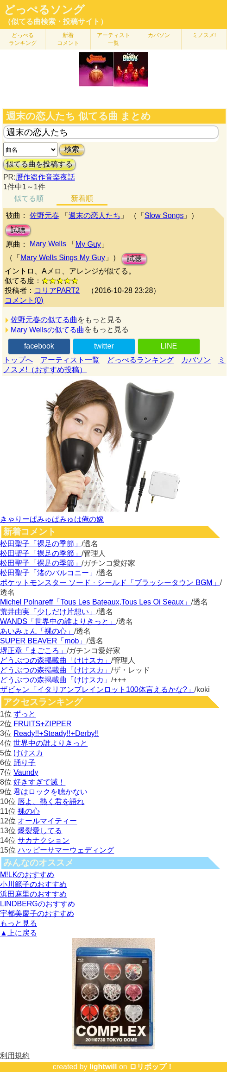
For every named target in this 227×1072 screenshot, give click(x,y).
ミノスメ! (204, 35)
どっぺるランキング (140, 360)
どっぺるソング (44, 10)
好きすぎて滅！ (39, 782)
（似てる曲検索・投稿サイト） (55, 21)
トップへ (18, 360)
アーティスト (113, 39)
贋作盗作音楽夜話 (45, 177)
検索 (71, 149)
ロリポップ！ (151, 1067)
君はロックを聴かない (50, 792)
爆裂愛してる (40, 831)
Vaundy (25, 772)
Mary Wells (48, 244)
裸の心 (29, 811)
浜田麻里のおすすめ (33, 894)
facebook (39, 346)
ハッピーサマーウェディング (66, 850)
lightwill (103, 1067)
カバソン (159, 35)
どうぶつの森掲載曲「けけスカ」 (55, 660)
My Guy (88, 244)
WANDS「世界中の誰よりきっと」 (58, 621)
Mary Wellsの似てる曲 (47, 330)
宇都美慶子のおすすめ (37, 913)
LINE (169, 346)
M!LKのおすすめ (27, 875)
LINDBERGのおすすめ (37, 904)
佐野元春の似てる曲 (44, 320)
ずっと (24, 714)
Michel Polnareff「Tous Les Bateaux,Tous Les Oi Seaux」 (95, 602)
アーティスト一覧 (70, 360)
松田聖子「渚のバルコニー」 (48, 573)
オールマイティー (47, 821)
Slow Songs (164, 215)
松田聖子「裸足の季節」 (41, 544)
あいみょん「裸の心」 (37, 631)
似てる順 (29, 198)
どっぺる (23, 39)
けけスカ (28, 753)
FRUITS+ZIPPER (42, 724)
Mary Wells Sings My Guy (62, 258)
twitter (104, 346)
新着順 (82, 198)
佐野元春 (44, 215)
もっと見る (18, 923)
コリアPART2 (57, 290)
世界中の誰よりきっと (50, 743)
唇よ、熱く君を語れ (51, 801)
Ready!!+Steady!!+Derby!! (56, 733)
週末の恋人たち (94, 215)
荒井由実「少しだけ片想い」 (48, 612)
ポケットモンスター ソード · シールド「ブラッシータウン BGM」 (110, 582)
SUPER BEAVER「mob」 (43, 641)
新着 (68, 39)
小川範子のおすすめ (33, 884)
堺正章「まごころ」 (33, 650)
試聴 (18, 230)
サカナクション (43, 840)
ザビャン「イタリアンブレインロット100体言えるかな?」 (97, 689)
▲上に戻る (18, 933)
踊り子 (24, 763)
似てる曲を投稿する (39, 164)
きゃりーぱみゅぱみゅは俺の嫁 (52, 519)
